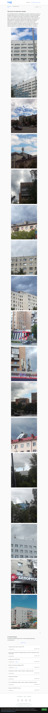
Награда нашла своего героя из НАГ (16, 646)
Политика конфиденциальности (24, 703)
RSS (25, 696)
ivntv (8, 7)
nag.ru (29, 696)
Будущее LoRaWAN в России (14, 688)
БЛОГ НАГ (9, 6)
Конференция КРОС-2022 (14, 659)
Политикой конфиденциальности (8, 711)
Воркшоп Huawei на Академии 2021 (16, 665)
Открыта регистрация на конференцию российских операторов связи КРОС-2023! (23, 653)
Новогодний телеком (13, 676)
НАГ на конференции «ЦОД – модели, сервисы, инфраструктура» (22, 682)
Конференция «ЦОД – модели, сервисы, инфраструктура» (21, 670)
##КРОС (16, 661)
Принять (44, 709)
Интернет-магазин (36, 2)
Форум (28, 2)
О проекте (20, 696)
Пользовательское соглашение (24, 706)
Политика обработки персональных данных (24, 704)
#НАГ (16, 667)
